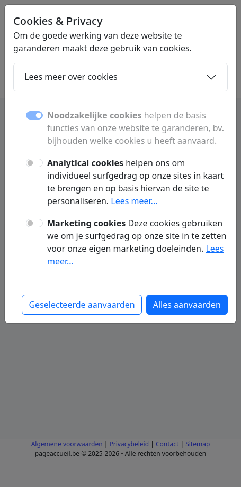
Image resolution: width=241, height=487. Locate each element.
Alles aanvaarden (187, 304)
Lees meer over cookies (71, 76)
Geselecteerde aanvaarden (82, 304)
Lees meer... (134, 201)
